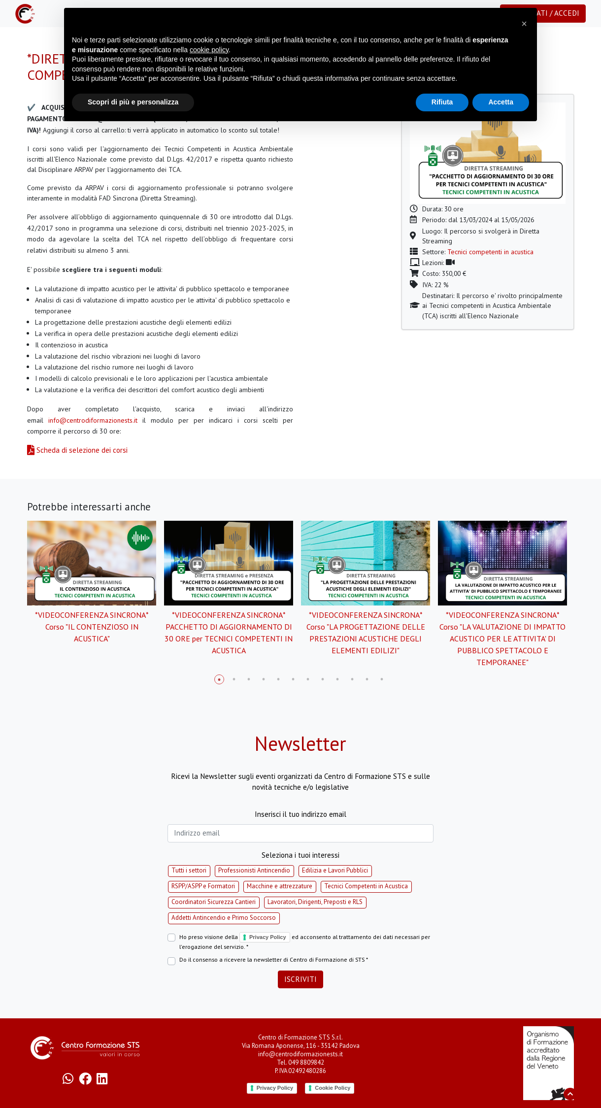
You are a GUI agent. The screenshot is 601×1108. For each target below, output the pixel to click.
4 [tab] (263, 679)
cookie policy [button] (209, 50)
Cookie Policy (332, 1088)
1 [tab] (219, 679)
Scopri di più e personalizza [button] (133, 102)
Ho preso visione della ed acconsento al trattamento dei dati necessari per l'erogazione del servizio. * (304, 941)
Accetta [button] (500, 102)
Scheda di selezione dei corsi (77, 450)
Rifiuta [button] (442, 102)
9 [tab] (337, 679)
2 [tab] (234, 679)
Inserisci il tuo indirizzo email (300, 814)
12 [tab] (382, 679)
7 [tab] (308, 679)
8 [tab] (323, 679)
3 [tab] (249, 679)
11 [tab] (367, 679)
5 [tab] (278, 679)
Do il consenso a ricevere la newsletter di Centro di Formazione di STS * (273, 959)
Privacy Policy (267, 937)
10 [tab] (352, 679)
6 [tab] (293, 679)
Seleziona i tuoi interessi (300, 855)
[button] (524, 24)
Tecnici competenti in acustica (490, 251)
